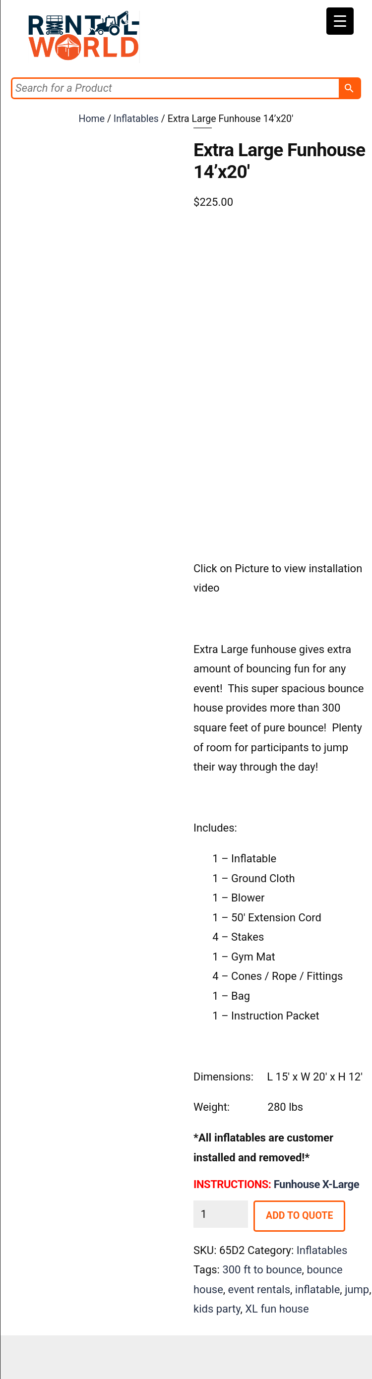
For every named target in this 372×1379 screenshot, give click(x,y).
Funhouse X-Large (316, 1184)
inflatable (317, 1289)
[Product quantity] (220, 1214)
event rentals (259, 1289)
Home (91, 118)
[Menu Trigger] (340, 21)
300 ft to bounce (262, 1269)
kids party (217, 1309)
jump (357, 1289)
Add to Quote (299, 1215)
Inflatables (136, 118)
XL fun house (277, 1309)
